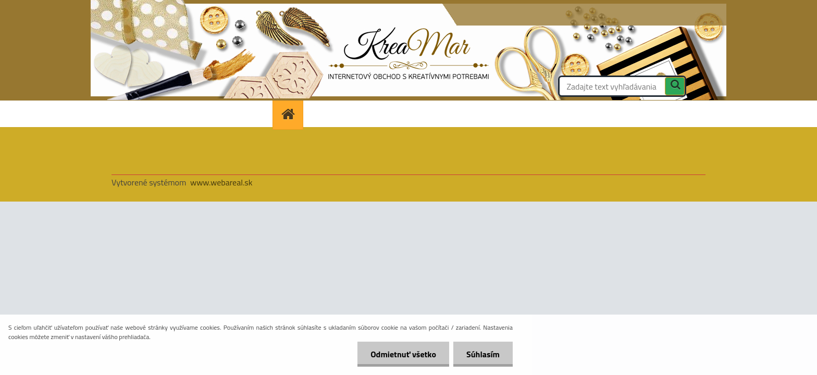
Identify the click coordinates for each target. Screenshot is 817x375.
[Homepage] (291, 114)
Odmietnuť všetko (403, 354)
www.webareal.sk (221, 182)
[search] (674, 87)
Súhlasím (483, 354)
